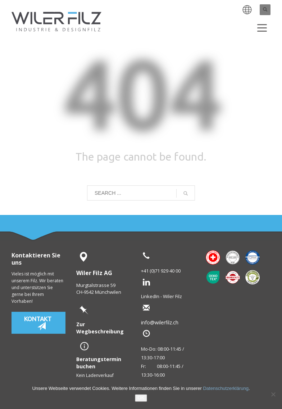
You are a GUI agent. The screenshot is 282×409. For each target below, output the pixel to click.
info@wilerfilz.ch (171, 322)
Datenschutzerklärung (225, 388)
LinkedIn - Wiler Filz (161, 296)
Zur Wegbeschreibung (100, 328)
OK (141, 397)
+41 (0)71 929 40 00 (161, 271)
